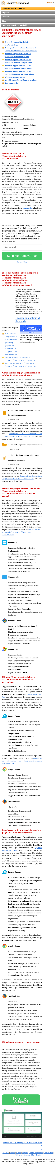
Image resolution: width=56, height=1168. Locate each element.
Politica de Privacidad (22, 1155)
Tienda (18, 1153)
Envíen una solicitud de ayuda (27, 319)
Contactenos (48, 1153)
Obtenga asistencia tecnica (15, 77)
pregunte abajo (28, 208)
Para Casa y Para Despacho (13, 8)
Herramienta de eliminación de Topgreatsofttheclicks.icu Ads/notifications (21, 532)
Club (4, 21)
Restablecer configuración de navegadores (21, 80)
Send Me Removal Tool (22, 255)
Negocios (5, 12)
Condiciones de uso (36, 1153)
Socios (12, 1153)
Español (50, 2)
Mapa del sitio (36, 1155)
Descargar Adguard (21, 1099)
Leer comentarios (11, 83)
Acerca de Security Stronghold (14, 25)
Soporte (25, 1153)
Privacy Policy (22, 262)
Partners (5, 17)
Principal (6, 1153)
